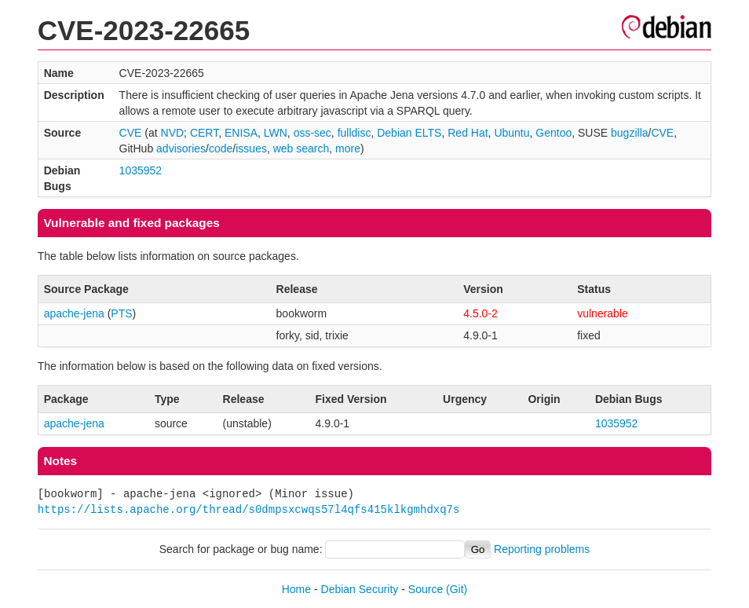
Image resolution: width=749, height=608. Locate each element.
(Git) (456, 589)
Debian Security (360, 589)
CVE (130, 132)
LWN (275, 132)
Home (296, 589)
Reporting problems (542, 549)
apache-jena (74, 313)
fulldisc (354, 132)
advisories (181, 148)
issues (251, 148)
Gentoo (553, 132)
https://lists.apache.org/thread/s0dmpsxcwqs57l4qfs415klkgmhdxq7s (249, 509)
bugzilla (629, 132)
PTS (121, 313)
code (220, 148)
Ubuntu (511, 132)
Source (425, 589)
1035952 (141, 170)
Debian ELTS (409, 132)
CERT (204, 132)
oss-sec (312, 132)
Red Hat (468, 132)
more (347, 148)
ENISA (241, 132)
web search (301, 148)
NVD (173, 132)
